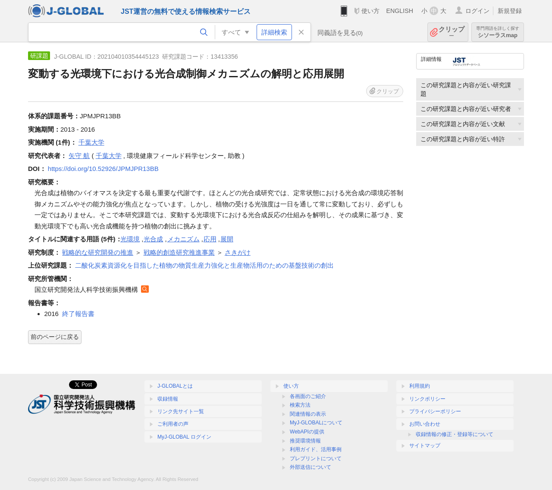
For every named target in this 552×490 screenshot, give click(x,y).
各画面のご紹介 (308, 396)
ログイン (477, 10)
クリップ (451, 32)
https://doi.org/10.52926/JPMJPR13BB (103, 168)
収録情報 (167, 399)
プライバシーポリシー (435, 411)
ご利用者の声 (172, 424)
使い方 (370, 10)
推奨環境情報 (305, 441)
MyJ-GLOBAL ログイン (184, 437)
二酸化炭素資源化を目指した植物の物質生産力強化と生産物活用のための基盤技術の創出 (204, 265)
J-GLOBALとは (175, 386)
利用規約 (419, 386)
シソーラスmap (497, 32)
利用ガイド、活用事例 (316, 449)
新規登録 (510, 10)
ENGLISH (399, 10)
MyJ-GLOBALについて (316, 423)
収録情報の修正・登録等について (454, 434)
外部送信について (310, 467)
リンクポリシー (427, 399)
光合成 (153, 239)
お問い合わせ (424, 424)
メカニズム (183, 239)
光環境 (130, 239)
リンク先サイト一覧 (180, 411)
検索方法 (300, 405)
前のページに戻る (55, 336)
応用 (210, 239)
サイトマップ (424, 446)
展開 (226, 239)
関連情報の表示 (308, 414)
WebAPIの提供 (307, 432)
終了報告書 (78, 313)
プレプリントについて (316, 458)
